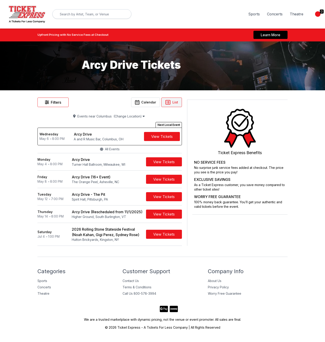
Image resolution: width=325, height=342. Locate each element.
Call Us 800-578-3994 (139, 296)
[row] (127, 138)
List (206, 102)
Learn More (270, 35)
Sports (254, 14)
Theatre (296, 14)
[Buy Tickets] (197, 137)
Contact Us (131, 283)
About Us (214, 283)
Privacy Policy (218, 290)
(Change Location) (149, 117)
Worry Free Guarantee (224, 296)
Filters (53, 102)
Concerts (275, 14)
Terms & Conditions (137, 290)
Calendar (180, 102)
